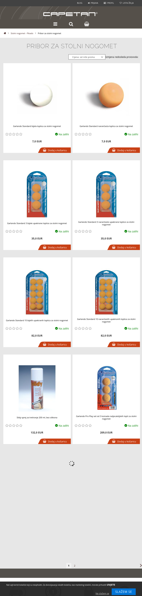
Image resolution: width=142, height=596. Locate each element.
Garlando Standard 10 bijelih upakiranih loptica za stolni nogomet (37, 320)
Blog (79, 3)
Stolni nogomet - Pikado (22, 33)
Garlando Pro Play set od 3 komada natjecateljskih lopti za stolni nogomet (106, 417)
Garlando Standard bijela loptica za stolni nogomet (37, 126)
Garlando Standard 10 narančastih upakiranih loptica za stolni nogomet (106, 320)
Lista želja (128, 3)
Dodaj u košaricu (57, 150)
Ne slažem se (102, 593)
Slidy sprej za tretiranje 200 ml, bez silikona (37, 417)
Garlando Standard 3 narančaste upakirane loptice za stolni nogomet (106, 223)
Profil (110, 3)
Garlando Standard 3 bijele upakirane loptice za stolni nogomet (37, 223)
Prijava (94, 3)
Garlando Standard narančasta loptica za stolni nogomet (106, 126)
